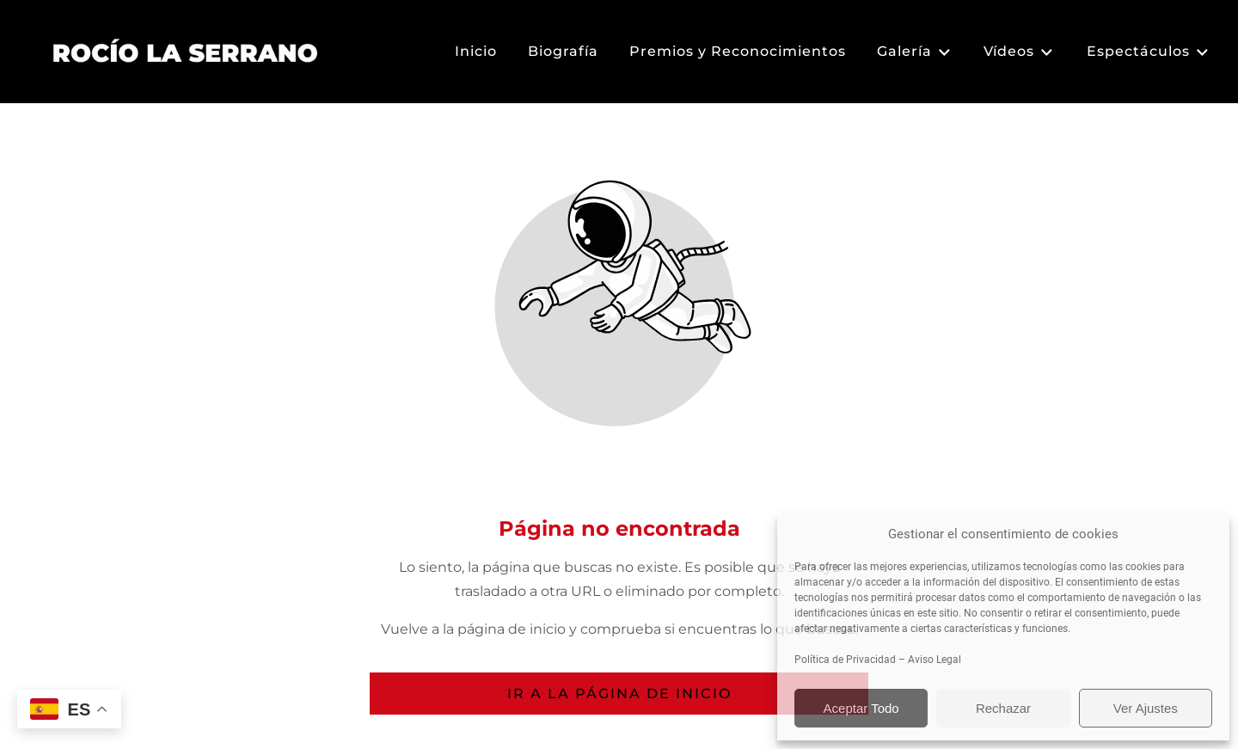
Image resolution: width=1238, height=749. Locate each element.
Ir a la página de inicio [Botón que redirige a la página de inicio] (619, 693)
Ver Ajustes (1145, 708)
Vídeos (1019, 52)
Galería (915, 52)
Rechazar (1003, 708)
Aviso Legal (934, 660)
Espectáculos (1148, 52)
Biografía (563, 51)
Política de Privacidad (845, 660)
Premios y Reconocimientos (737, 51)
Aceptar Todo (861, 708)
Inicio (476, 51)
